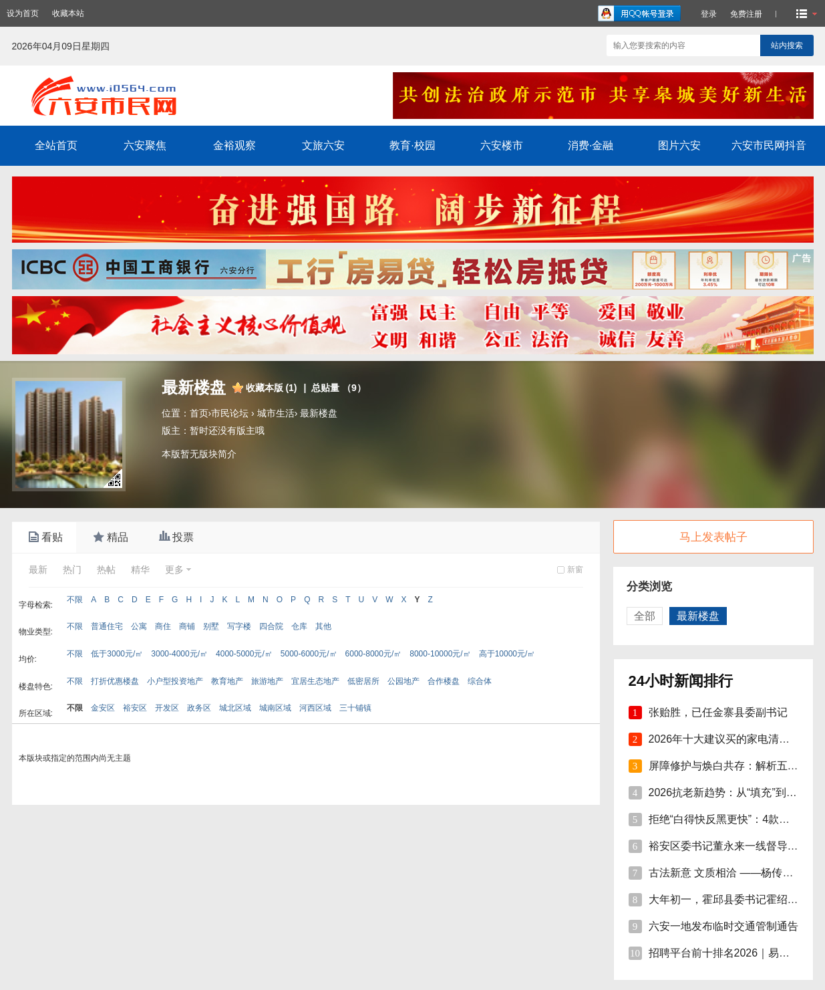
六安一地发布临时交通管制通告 (723, 926)
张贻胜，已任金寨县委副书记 (718, 712)
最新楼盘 (318, 413)
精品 (109, 537)
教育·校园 (412, 145)
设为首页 (23, 13)
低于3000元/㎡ (117, 653)
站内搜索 (787, 45)
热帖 (106, 569)
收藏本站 (68, 13)
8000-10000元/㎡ (439, 653)
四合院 (271, 626)
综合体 (480, 681)
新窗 (575, 569)
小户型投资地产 (175, 681)
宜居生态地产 (315, 681)
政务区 (199, 708)
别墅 (211, 626)
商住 (163, 626)
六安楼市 (501, 145)
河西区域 (315, 708)
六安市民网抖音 (768, 145)
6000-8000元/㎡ (373, 653)
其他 (323, 626)
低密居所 (363, 681)
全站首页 (56, 145)
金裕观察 (234, 145)
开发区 (167, 708)
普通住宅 (107, 626)
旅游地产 (267, 681)
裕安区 (135, 708)
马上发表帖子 (713, 537)
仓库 (299, 626)
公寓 (139, 626)
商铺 (187, 626)
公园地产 (403, 681)
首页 (199, 413)
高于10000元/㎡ (507, 653)
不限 (75, 599)
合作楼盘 (444, 681)
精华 (140, 569)
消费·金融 (590, 145)
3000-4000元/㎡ (179, 653)
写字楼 (239, 626)
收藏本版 (271, 387)
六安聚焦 (145, 145)
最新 (38, 569)
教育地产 (227, 681)
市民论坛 (230, 413)
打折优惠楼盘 (115, 681)
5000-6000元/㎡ (309, 653)
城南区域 (275, 708)
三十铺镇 (355, 708)
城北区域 (235, 708)
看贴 (44, 537)
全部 (644, 616)
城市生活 (276, 413)
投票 (175, 537)
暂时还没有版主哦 (227, 430)
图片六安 (679, 145)
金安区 (103, 708)
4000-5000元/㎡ (244, 653)
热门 (72, 569)
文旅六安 (323, 145)
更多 (174, 569)
